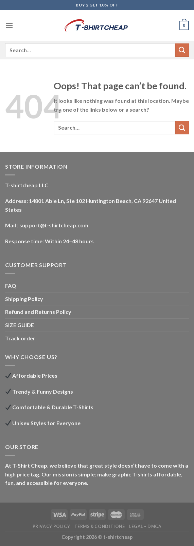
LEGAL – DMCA (145, 526)
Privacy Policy (51, 526)
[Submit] (182, 50)
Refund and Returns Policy (38, 311)
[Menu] (9, 25)
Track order (20, 338)
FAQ (10, 285)
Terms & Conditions (99, 526)
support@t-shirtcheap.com (53, 225)
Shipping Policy (24, 299)
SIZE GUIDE (19, 325)
